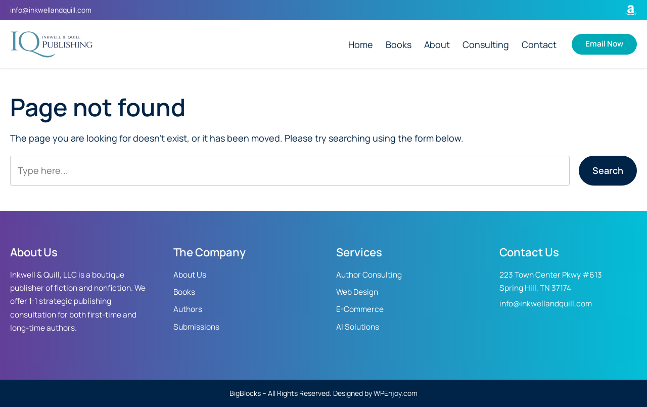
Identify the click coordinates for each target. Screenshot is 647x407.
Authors (187, 309)
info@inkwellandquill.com (50, 10)
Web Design (357, 292)
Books (184, 292)
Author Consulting (369, 274)
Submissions (196, 327)
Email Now (604, 43)
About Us (189, 274)
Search (607, 170)
